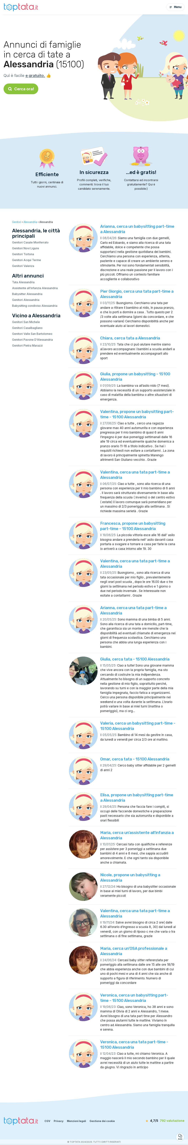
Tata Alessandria (23, 282)
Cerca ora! (21, 89)
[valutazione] (163, 1121)
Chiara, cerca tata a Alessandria (130, 338)
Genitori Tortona (23, 254)
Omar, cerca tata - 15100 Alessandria (134, 759)
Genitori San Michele (26, 322)
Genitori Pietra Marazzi (27, 345)
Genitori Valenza (23, 266)
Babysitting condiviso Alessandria (34, 305)
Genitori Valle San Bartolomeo (32, 334)
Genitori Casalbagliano (27, 328)
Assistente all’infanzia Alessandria (35, 288)
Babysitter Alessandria (27, 294)
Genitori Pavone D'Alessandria (32, 339)
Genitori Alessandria (25, 300)
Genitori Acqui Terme (26, 260)
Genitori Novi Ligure (25, 248)
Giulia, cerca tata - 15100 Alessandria (134, 659)
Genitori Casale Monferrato (30, 242)
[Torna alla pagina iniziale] (21, 7)
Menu (175, 7)
